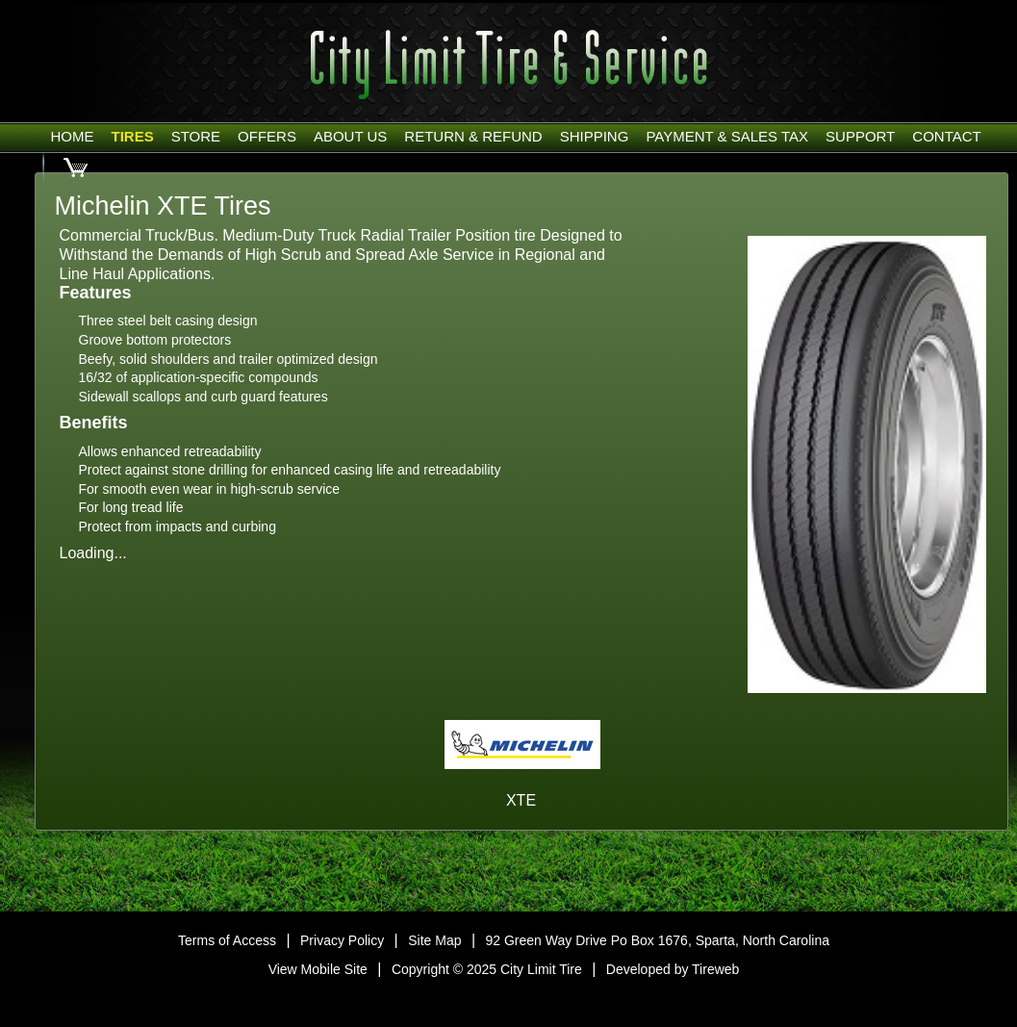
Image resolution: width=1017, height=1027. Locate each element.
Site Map (434, 940)
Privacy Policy (342, 940)
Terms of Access (227, 940)
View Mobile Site (318, 969)
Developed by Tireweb (673, 969)
